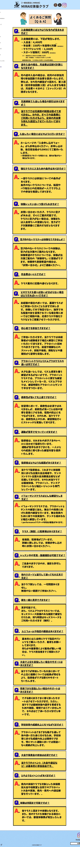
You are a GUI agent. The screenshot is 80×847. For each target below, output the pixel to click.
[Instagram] (64, 5)
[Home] (60, 5)
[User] (55, 5)
